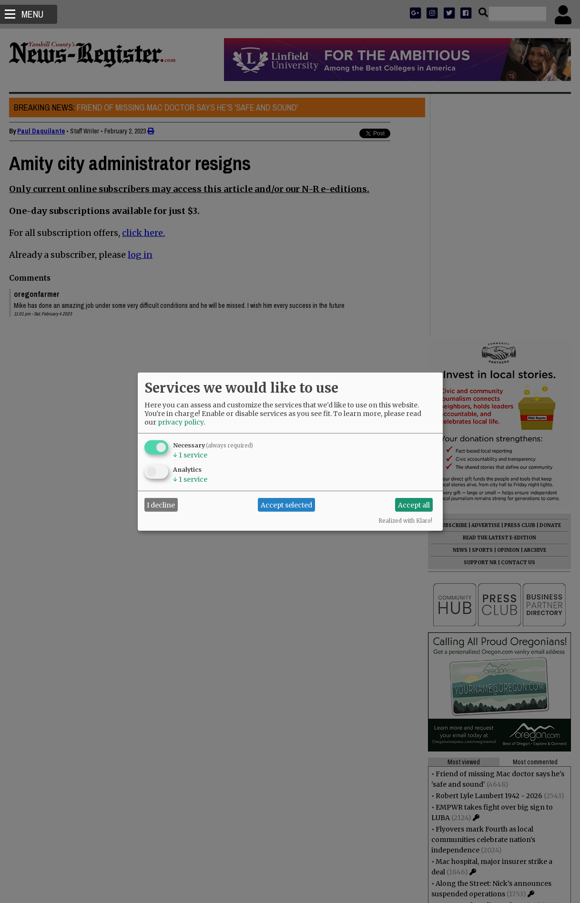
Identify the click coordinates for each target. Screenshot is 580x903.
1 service (190, 455)
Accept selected (286, 504)
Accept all (414, 504)
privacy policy (181, 422)
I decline (161, 504)
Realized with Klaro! (405, 520)
